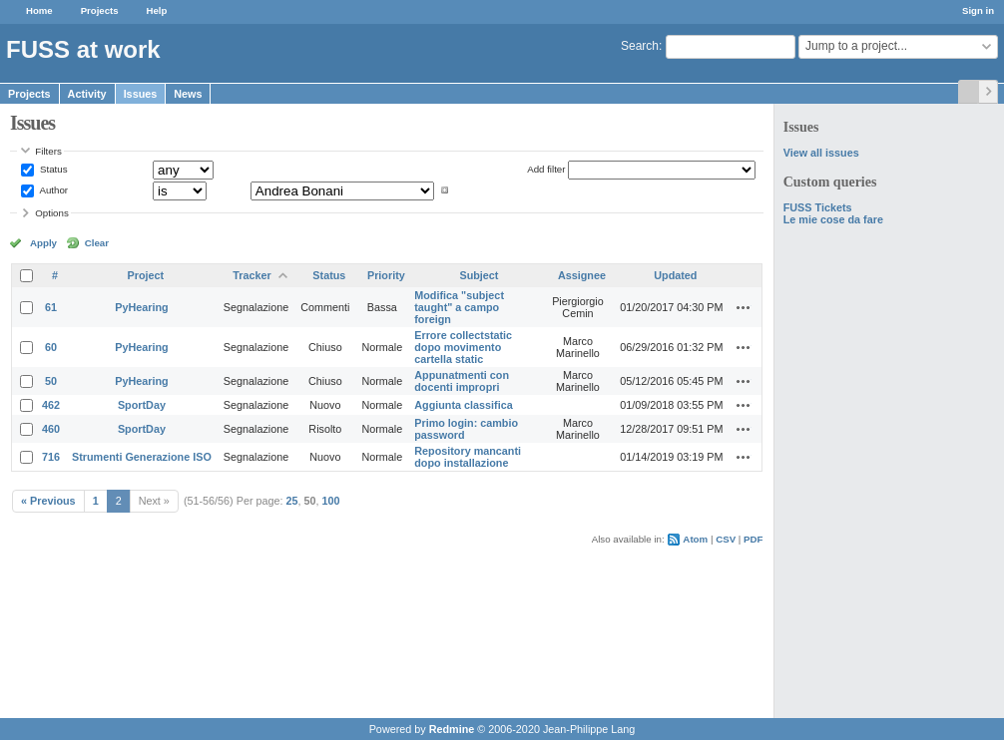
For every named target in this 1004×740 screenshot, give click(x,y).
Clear (97, 242)
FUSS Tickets (817, 207)
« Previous (48, 501)
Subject (478, 275)
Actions (744, 307)
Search (640, 46)
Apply (43, 242)
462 (51, 405)
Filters (48, 151)
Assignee (582, 275)
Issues (141, 94)
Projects (100, 10)
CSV (726, 539)
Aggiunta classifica (463, 405)
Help (157, 10)
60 (51, 347)
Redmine (452, 729)
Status (52, 169)
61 (51, 307)
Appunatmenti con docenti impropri (461, 381)
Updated (675, 275)
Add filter (546, 169)
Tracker (251, 275)
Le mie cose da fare (833, 219)
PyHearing (141, 307)
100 (331, 501)
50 (51, 381)
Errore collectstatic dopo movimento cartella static (463, 347)
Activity (87, 94)
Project (146, 275)
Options (52, 212)
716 (51, 457)
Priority (386, 275)
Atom (695, 539)
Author (52, 190)
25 (292, 501)
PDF (753, 539)
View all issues (821, 153)
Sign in (978, 10)
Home (39, 10)
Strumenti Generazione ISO (142, 457)
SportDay (142, 405)
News (188, 94)
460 (51, 429)
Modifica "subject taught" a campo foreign (459, 307)
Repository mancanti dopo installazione (467, 457)
